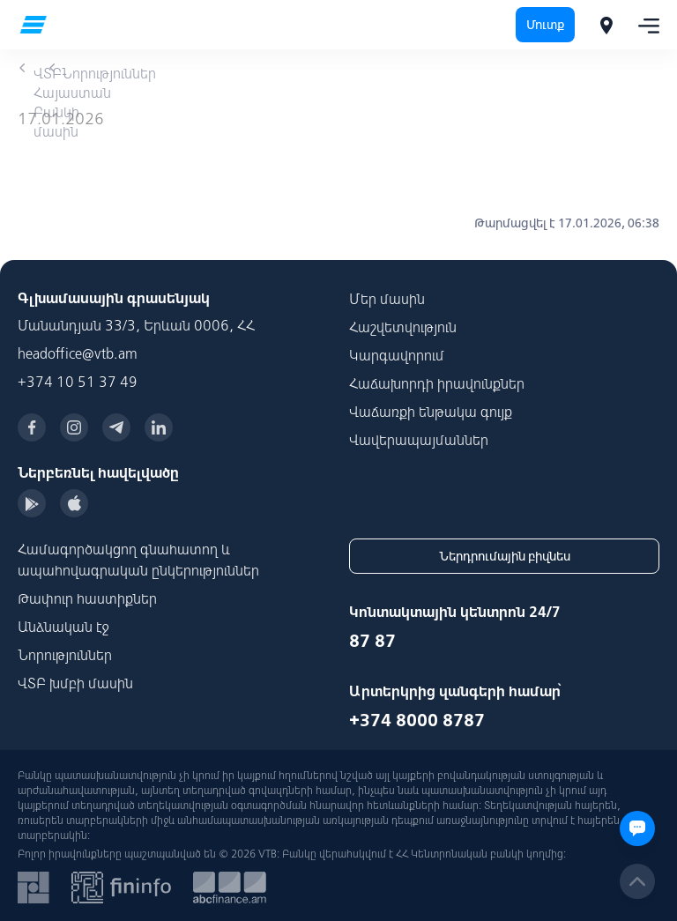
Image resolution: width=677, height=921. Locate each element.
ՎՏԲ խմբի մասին (75, 683)
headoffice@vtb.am (78, 353)
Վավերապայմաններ (418, 440)
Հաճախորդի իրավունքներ (436, 383)
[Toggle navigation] (643, 24)
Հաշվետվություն (403, 327)
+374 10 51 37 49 (78, 381)
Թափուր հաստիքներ (87, 598)
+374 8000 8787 (417, 720)
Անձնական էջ (63, 626)
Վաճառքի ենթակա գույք (430, 411)
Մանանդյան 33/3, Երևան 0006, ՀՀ (136, 325)
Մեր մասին (387, 299)
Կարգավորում (396, 355)
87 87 (372, 640)
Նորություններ (65, 655)
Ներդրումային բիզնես (504, 556)
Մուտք (545, 25)
